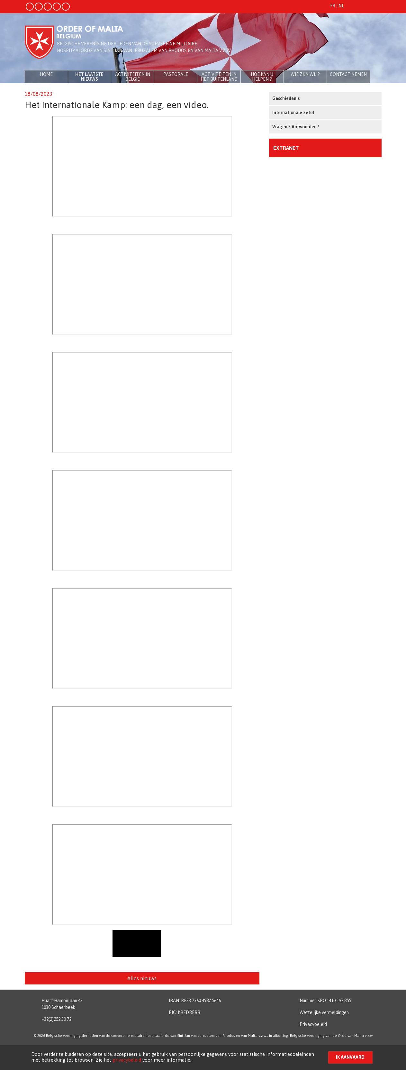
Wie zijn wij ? (305, 74)
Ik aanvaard (350, 1057)
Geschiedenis (286, 98)
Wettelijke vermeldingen (324, 1012)
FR (332, 5)
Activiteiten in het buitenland (219, 77)
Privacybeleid (313, 1024)
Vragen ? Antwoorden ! (295, 126)
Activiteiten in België (132, 77)
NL (341, 5)
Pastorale (175, 74)
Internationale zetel (293, 112)
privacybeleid (127, 1060)
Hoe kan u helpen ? (262, 77)
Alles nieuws (142, 978)
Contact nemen (348, 74)
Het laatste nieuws (89, 77)
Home (46, 74)
